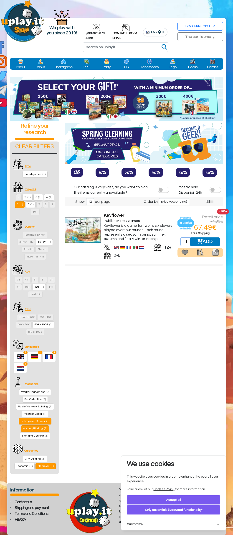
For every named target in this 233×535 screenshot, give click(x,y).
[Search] (125, 47)
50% (183, 172)
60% (209, 172)
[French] (49, 357)
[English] (20, 357)
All (77, 172)
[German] (34, 357)
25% (128, 172)
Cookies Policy (163, 489)
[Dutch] (20, 368)
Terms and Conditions (31, 514)
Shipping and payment (32, 508)
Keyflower (114, 215)
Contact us (23, 502)
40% (156, 172)
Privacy (20, 519)
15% (102, 172)
